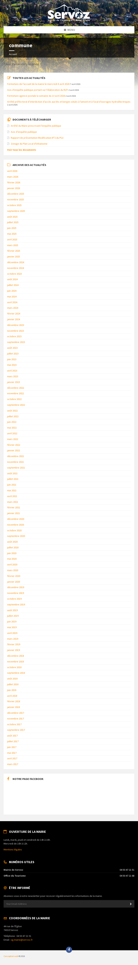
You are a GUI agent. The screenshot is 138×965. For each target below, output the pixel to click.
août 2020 (12, 541)
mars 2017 (12, 764)
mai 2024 (12, 296)
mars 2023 (12, 376)
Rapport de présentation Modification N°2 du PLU (37, 137)
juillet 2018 (13, 684)
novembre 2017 (15, 718)
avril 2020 (12, 564)
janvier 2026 (13, 188)
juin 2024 (11, 290)
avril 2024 (12, 302)
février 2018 (13, 701)
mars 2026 (12, 176)
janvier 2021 (13, 513)
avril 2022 (12, 433)
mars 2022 (12, 439)
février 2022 (13, 444)
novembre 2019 (15, 593)
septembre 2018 (16, 672)
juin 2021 (11, 484)
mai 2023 (12, 364)
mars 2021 (12, 501)
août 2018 (12, 678)
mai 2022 (12, 427)
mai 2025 (12, 233)
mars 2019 (12, 638)
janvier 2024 (13, 319)
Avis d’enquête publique (24, 131)
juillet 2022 (13, 416)
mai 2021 (12, 490)
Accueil (13, 54)
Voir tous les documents (21, 149)
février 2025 (13, 250)
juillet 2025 (13, 222)
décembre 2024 (15, 262)
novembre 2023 (15, 330)
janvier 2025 (13, 256)
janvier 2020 (13, 581)
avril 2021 (12, 496)
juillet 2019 (13, 615)
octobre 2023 (14, 336)
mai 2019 (12, 627)
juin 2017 (11, 747)
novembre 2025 (15, 199)
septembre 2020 (16, 536)
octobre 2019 (14, 598)
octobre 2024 (14, 273)
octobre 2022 (14, 399)
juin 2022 (11, 421)
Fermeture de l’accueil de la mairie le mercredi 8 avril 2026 (38, 84)
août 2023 (12, 347)
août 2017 (12, 735)
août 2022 (12, 410)
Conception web (11, 956)
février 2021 (13, 507)
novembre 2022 (15, 393)
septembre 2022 (16, 404)
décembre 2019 (15, 587)
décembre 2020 (15, 519)
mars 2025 (12, 245)
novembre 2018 (15, 661)
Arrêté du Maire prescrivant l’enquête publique (36, 125)
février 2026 (13, 182)
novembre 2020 (15, 524)
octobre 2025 (14, 205)
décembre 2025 (15, 193)
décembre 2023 (15, 325)
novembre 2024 (15, 268)
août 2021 (12, 473)
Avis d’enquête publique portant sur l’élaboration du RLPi (37, 89)
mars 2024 (12, 307)
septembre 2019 (16, 604)
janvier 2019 (13, 650)
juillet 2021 (13, 479)
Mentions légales (13, 849)
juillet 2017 (13, 741)
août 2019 (12, 610)
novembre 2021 (15, 461)
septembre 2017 (16, 729)
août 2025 (12, 216)
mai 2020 (12, 558)
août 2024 (12, 279)
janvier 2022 (13, 450)
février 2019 (13, 644)
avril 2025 (12, 239)
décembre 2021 (15, 456)
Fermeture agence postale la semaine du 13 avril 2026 (36, 95)
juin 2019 (11, 621)
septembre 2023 (16, 342)
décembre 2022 (15, 387)
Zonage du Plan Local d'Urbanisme (29, 143)
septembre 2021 (16, 467)
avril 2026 (12, 171)
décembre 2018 (15, 655)
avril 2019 (12, 633)
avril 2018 (12, 695)
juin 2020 (11, 553)
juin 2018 (11, 690)
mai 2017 (12, 752)
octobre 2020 (14, 530)
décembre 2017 (15, 712)
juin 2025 (11, 228)
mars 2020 (12, 570)
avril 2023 (12, 370)
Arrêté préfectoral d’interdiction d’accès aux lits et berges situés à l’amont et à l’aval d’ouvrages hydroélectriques (68, 101)
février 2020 (13, 576)
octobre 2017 (14, 724)
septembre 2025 (16, 211)
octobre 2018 (14, 667)
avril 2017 (12, 758)
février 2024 (13, 313)
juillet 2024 (13, 285)
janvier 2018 (13, 707)
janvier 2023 (13, 382)
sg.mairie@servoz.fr (22, 939)
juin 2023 (11, 359)
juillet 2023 (13, 353)
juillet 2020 (13, 547)
